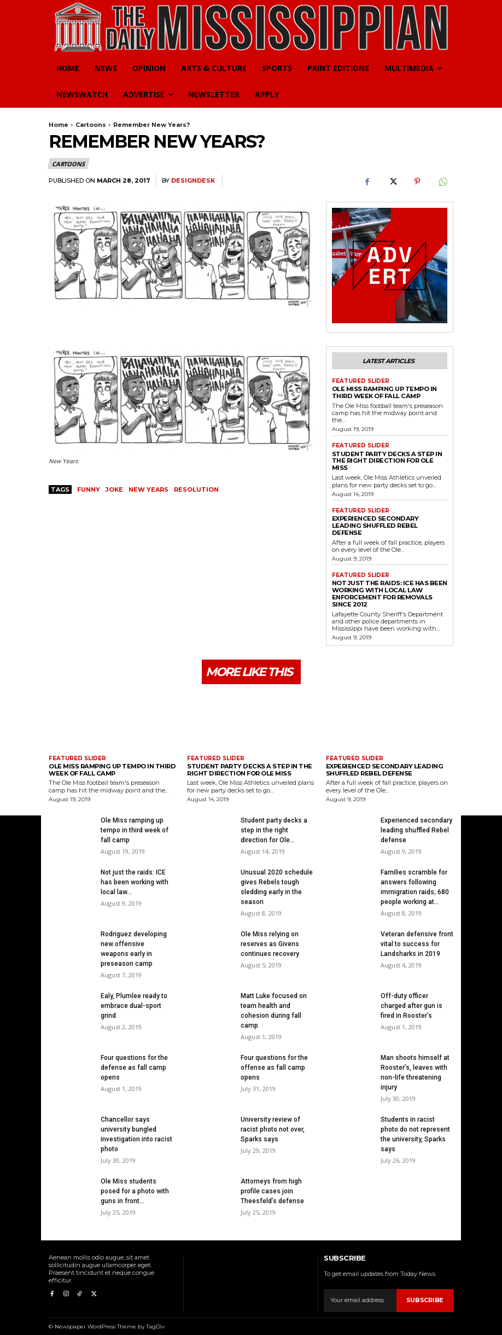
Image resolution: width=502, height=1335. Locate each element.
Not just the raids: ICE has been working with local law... (134, 873)
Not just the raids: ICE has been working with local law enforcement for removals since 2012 (388, 585)
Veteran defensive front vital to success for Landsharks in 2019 (417, 934)
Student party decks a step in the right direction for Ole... (274, 821)
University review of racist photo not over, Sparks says (273, 1120)
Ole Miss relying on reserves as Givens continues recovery (270, 934)
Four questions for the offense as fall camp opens (274, 1058)
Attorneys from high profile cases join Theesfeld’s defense (272, 1182)
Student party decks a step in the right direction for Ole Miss (386, 460)
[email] (360, 1291)
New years (148, 489)
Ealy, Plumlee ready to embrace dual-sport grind (134, 996)
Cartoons (90, 125)
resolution (196, 489)
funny (88, 489)
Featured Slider (360, 381)
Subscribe (424, 1291)
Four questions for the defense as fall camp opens (134, 1058)
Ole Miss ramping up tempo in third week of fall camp (384, 392)
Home (58, 125)
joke (114, 489)
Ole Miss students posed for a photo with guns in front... (135, 1182)
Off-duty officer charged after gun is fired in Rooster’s (411, 996)
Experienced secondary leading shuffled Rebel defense (388, 521)
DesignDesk (193, 180)
